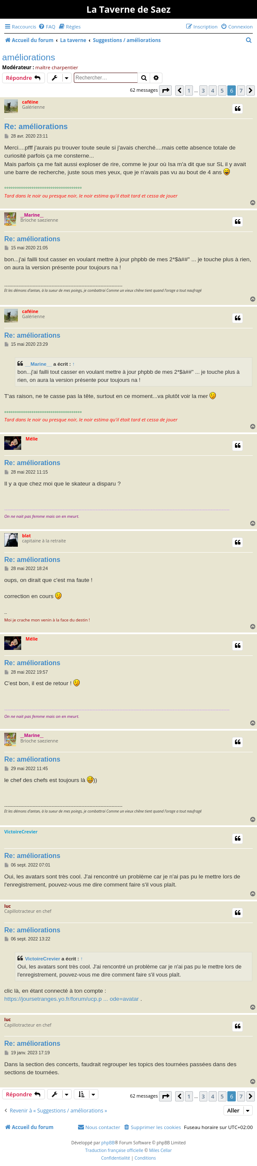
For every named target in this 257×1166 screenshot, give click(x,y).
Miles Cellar (160, 1150)
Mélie (31, 439)
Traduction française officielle (114, 1150)
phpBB (108, 1143)
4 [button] (212, 90)
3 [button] (203, 90)
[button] (165, 90)
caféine (30, 102)
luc (7, 906)
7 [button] (241, 90)
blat (26, 536)
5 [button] (222, 90)
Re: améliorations (36, 126)
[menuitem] (46, 26)
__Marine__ (32, 215)
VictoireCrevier (20, 832)
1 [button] (188, 90)
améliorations (28, 57)
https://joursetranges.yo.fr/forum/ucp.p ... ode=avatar (71, 999)
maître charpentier (56, 67)
